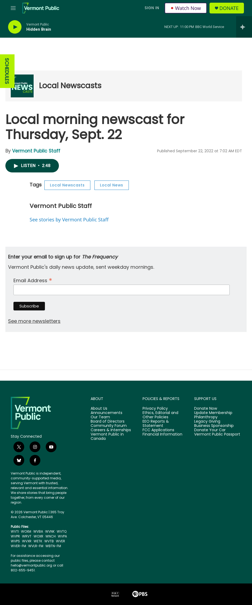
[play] (14, 27)
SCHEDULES (6, 71)
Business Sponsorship (214, 426)
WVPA (62, 536)
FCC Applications (158, 430)
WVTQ (61, 531)
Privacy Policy (155, 408)
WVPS (15, 541)
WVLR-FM (35, 546)
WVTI (15, 531)
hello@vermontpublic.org (31, 565)
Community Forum (109, 426)
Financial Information (162, 434)
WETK (38, 541)
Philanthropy (206, 417)
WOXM (26, 531)
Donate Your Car (210, 430)
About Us (99, 408)
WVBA (38, 531)
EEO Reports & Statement (156, 423)
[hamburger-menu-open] (13, 8)
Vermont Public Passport (217, 434)
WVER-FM (18, 546)
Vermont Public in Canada (107, 436)
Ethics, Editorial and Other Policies (160, 415)
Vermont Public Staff (36, 151)
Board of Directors (108, 421)
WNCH (50, 536)
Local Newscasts (70, 85)
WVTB (49, 541)
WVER (60, 541)
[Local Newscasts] (22, 86)
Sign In (152, 7)
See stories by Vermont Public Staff (69, 219)
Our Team (100, 417)
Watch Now (186, 8)
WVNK (50, 531)
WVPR (15, 536)
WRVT (26, 536)
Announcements (106, 413)
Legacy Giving (207, 421)
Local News (111, 185)
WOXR (38, 536)
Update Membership (213, 413)
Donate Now (205, 408)
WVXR (26, 541)
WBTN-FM (53, 546)
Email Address (32, 280)
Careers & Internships (111, 430)
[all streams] (244, 27)
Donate (229, 8)
